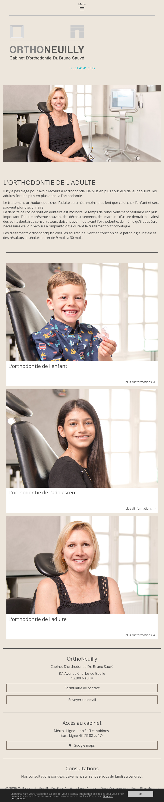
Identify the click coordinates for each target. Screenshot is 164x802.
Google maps (82, 745)
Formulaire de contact (82, 688)
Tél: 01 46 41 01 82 (82, 68)
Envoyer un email (82, 699)
